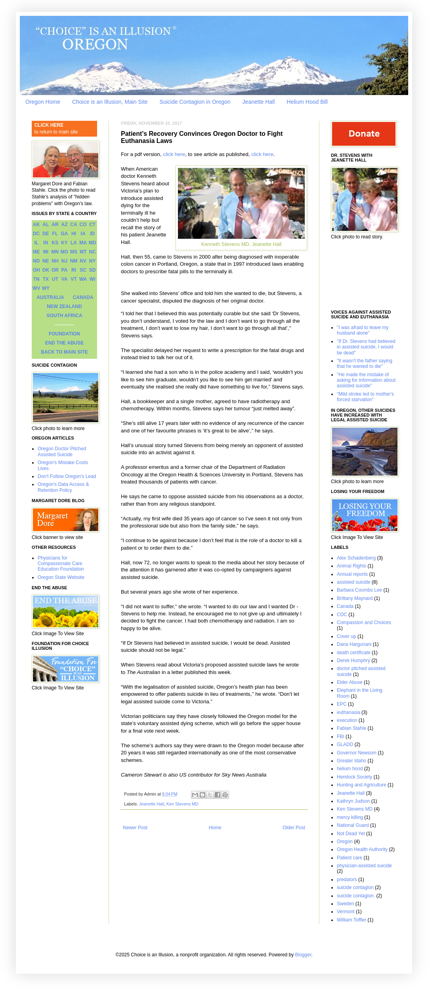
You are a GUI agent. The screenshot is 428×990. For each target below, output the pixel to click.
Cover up (346, 636)
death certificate (354, 652)
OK (45, 270)
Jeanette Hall (259, 102)
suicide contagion (355, 887)
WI (93, 279)
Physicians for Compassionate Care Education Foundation (61, 563)
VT (73, 279)
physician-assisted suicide (364, 865)
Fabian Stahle (351, 728)
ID (92, 233)
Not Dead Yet (351, 833)
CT (92, 224)
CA (73, 224)
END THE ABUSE (64, 343)
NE (45, 261)
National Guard (353, 825)
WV (36, 288)
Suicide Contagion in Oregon (195, 102)
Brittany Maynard (355, 598)
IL (36, 243)
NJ (64, 261)
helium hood (350, 768)
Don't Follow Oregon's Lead (67, 476)
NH (55, 261)
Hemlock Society (354, 777)
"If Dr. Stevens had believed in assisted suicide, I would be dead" (366, 347)
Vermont (346, 911)
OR (55, 270)
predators (347, 879)
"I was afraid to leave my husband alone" (362, 330)
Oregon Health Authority (362, 849)
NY (92, 261)
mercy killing (350, 817)
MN (55, 252)
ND (36, 261)
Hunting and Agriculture (361, 785)
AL (45, 224)
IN (45, 243)
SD (92, 270)
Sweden (345, 903)
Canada (345, 606)
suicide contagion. (356, 896)
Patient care (349, 858)
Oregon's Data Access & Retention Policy (63, 487)
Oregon (345, 841)
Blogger (303, 955)
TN (36, 279)
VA (64, 279)
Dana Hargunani (354, 644)
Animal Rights (351, 566)
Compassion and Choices (364, 622)
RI (73, 270)
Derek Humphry (353, 660)
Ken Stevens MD (182, 804)
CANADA (83, 297)
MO (64, 252)
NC (92, 252)
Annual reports (352, 574)
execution (347, 720)
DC (36, 233)
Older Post (294, 827)
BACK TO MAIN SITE (64, 352)
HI (73, 233)
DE (45, 233)
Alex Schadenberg (356, 558)
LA (74, 243)
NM (74, 261)
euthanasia (348, 712)
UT (55, 279)
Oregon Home (42, 102)
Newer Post (135, 827)
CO (83, 224)
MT (83, 252)
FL (55, 233)
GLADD (345, 744)
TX (46, 279)
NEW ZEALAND (64, 306)
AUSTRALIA (50, 297)
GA (64, 233)
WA (83, 279)
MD (92, 243)
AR (55, 224)
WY (46, 288)
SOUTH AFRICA (64, 315)
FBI (340, 736)
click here (174, 154)
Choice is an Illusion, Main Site (110, 102)
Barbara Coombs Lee (359, 590)
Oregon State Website (61, 577)
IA (83, 233)
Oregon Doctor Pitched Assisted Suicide (62, 451)
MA (83, 243)
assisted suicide (354, 582)
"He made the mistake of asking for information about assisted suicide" (366, 380)
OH (36, 270)
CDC (342, 614)
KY (64, 243)
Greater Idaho (351, 760)
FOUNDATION (64, 334)
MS (73, 252)
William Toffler (351, 920)
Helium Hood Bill (307, 102)
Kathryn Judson (353, 801)
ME (36, 252)
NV (83, 261)
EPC (342, 704)
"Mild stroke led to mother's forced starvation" (365, 396)
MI (45, 252)
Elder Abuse (350, 682)
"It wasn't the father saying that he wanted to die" (364, 363)
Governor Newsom (356, 753)
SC (83, 270)
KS (55, 243)
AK (36, 224)
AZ (64, 224)
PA (64, 270)
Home (215, 827)
